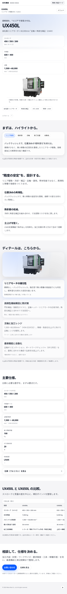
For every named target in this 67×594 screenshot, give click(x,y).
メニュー (61, 10)
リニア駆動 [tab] (10, 135)
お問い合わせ (9, 567)
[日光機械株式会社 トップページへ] (10, 3)
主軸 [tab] (28, 135)
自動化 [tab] (46, 135)
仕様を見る (24, 567)
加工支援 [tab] (37, 135)
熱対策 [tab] (20, 135)
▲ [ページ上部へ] (62, 587)
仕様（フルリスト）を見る (15, 471)
